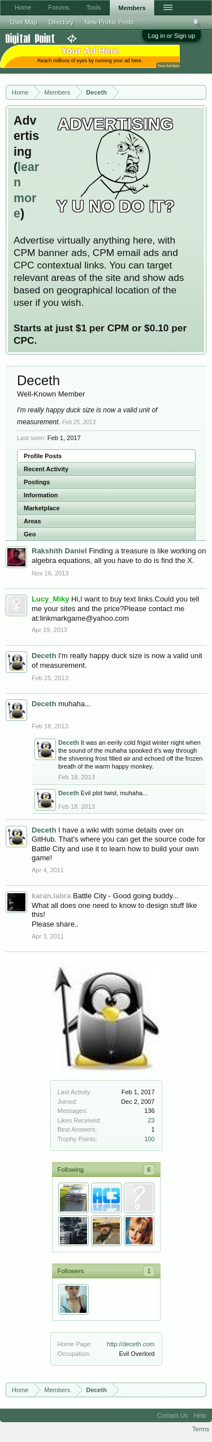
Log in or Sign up (171, 35)
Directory (61, 22)
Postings (37, 482)
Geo (30, 534)
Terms (200, 1429)
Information (41, 495)
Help (199, 1415)
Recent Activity (46, 469)
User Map (23, 22)
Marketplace (42, 508)
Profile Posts (43, 456)
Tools (93, 7)
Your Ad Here (168, 65)
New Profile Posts (109, 22)
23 (151, 1120)
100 (149, 1139)
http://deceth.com (130, 1344)
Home (23, 7)
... (147, 22)
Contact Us (172, 1415)
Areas (32, 521)
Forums (58, 7)
